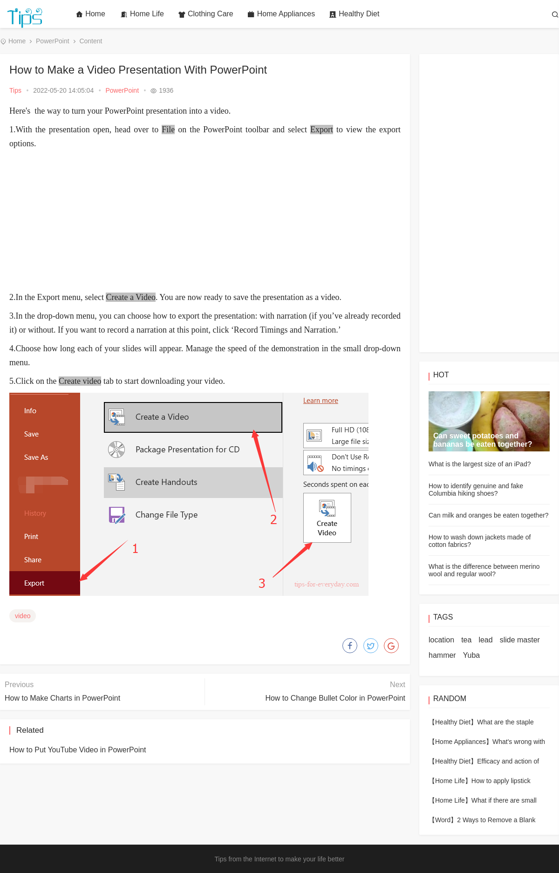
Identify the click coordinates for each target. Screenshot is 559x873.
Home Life (142, 14)
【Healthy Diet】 (453, 722)
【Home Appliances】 (460, 741)
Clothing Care (205, 14)
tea (466, 640)
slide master (520, 640)
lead (485, 640)
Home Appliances (281, 14)
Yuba (471, 655)
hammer (442, 655)
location (441, 640)
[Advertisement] (205, 220)
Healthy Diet (354, 14)
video (22, 616)
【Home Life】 (450, 780)
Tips (15, 90)
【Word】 (443, 820)
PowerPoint (52, 41)
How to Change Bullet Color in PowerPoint (335, 698)
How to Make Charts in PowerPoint (62, 698)
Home (90, 14)
